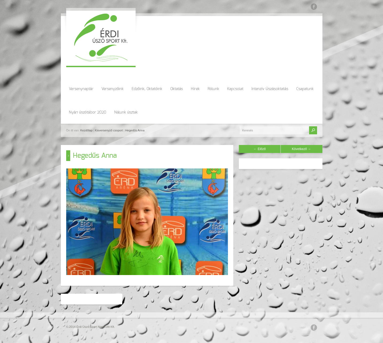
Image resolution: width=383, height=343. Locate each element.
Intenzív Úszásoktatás (269, 89)
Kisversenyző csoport (109, 130)
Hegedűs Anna (134, 130)
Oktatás (176, 89)
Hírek (195, 89)
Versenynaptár (81, 89)
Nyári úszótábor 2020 (87, 112)
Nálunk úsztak (126, 112)
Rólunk (213, 89)
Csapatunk (305, 89)
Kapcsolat (235, 89)
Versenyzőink (112, 89)
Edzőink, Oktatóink (147, 89)
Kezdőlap (86, 130)
